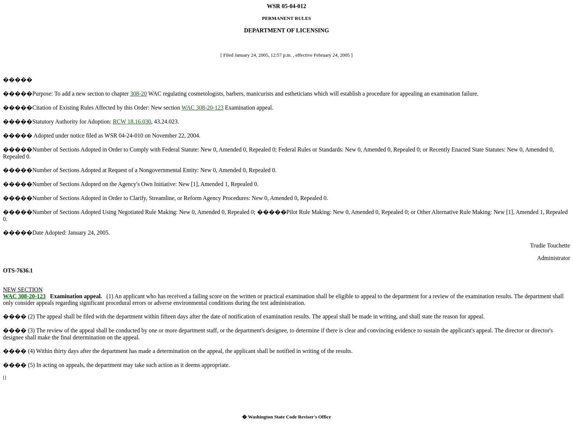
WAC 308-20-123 (203, 107)
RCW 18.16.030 (132, 121)
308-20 (138, 93)
